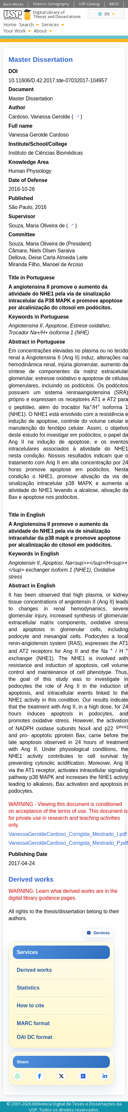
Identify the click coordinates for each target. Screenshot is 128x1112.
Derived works (34, 970)
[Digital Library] (27, 14)
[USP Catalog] (77, 116)
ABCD (114, 4)
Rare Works (13, 4)
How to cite (30, 1005)
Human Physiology (30, 171)
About (43, 31)
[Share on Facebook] (40, 1076)
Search (29, 25)
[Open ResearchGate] (83, 1076)
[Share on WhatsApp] (18, 1076)
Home (9, 25)
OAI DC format (34, 1037)
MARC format (33, 1023)
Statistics (28, 988)
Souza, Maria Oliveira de (37, 225)
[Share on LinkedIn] (105, 1076)
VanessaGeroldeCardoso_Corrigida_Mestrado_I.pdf (68, 834)
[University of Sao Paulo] (12, 14)
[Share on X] (61, 1076)
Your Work (17, 31)
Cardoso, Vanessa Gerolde (39, 116)
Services (53, 25)
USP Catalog (89, 4)
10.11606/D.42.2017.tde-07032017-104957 (58, 80)
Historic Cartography (51, 4)
